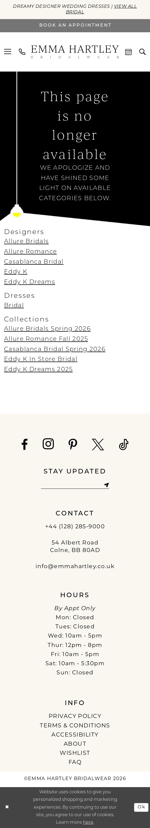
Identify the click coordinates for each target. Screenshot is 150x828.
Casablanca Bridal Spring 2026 (54, 349)
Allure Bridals (26, 242)
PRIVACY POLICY (75, 716)
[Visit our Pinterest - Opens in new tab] (73, 445)
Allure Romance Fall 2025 (46, 339)
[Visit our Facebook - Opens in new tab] (24, 445)
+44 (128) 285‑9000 (75, 527)
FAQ (75, 762)
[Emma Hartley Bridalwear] (75, 51)
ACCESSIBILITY (74, 735)
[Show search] (143, 52)
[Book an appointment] (75, 25)
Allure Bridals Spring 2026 (47, 329)
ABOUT (75, 744)
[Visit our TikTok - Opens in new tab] (124, 445)
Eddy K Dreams (29, 282)
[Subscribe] (106, 485)
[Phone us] (22, 52)
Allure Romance (30, 252)
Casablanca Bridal (33, 262)
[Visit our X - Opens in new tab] (98, 445)
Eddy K (15, 272)
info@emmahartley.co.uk (75, 566)
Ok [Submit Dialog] (141, 807)
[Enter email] (75, 485)
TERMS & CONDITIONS (75, 726)
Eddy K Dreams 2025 (38, 370)
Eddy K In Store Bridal (40, 359)
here (88, 822)
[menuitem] (7, 51)
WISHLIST (75, 753)
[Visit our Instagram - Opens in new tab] (48, 443)
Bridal (14, 306)
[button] (7, 51)
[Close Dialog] (7, 807)
